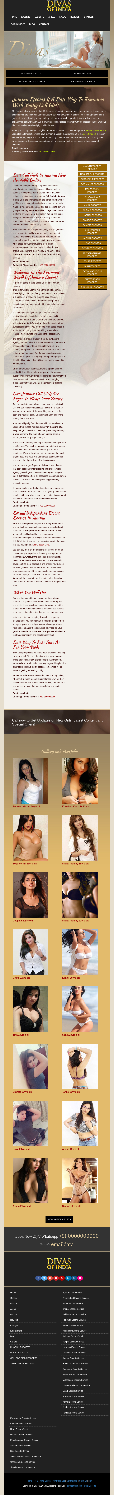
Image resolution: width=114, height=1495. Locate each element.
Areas (51, 17)
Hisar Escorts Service (20, 1429)
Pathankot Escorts (92, 184)
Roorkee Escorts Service (21, 1434)
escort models (89, 134)
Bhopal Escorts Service (73, 1309)
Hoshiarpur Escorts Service (75, 1363)
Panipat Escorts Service (74, 1413)
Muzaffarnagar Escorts (92, 254)
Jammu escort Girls (40, 545)
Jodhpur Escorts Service (74, 1336)
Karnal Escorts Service (73, 1402)
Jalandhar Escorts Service (75, 1331)
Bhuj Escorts (92, 266)
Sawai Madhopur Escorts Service (25, 1456)
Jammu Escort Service (96, 130)
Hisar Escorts (92, 243)
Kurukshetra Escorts (92, 231)
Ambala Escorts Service (74, 1396)
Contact (44, 24)
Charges (89, 17)
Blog (32, 24)
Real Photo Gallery (42, 1481)
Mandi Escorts (92, 205)
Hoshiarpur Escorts (92, 174)
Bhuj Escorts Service (19, 1451)
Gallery (25, 17)
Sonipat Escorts (92, 220)
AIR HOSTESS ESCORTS (83, 81)
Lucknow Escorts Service (74, 1347)
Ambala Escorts (92, 210)
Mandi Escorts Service (73, 1391)
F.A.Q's (62, 17)
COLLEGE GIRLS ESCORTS (31, 81)
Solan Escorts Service (20, 1445)
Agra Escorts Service (72, 1292)
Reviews (75, 17)
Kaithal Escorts (92, 238)
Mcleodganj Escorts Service (75, 1380)
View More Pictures (59, 1219)
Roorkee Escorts (92, 248)
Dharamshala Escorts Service (76, 1385)
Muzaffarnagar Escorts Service (24, 1440)
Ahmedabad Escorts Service (76, 1298)
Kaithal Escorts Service (21, 1423)
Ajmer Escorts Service (73, 1303)
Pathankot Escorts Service (75, 1374)
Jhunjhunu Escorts (92, 287)
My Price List (59, 1481)
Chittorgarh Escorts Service (22, 1462)
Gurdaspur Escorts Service (75, 1369)
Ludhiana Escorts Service (74, 1352)
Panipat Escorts (92, 225)
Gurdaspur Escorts (92, 179)
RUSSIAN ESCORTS (31, 74)
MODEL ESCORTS (83, 74)
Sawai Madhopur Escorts (92, 272)
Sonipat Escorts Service (74, 1407)
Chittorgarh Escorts (92, 280)
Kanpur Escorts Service (73, 1342)
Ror (90, 1481)
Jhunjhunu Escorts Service (22, 1467)
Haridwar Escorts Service (74, 1320)
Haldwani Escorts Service (74, 1314)
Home (14, 17)
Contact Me (71, 1481)
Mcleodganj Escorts (92, 190)
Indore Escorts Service (73, 1325)
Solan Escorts (92, 261)
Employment (18, 24)
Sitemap (83, 1481)
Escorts (39, 17)
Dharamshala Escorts (92, 198)
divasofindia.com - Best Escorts (81, 1486)
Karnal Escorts (92, 215)
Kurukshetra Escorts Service (23, 1418)
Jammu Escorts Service (92, 167)
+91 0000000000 (47, 151)
